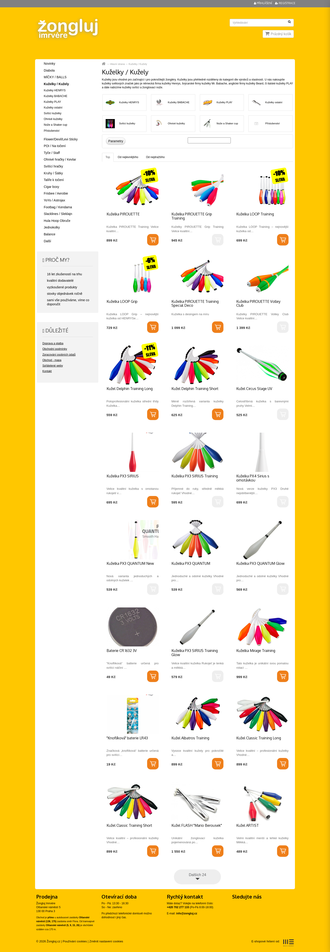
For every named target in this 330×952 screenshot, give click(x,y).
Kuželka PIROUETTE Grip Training (191, 216)
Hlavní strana (104, 64)
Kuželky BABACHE (178, 102)
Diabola (49, 70)
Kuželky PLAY (224, 102)
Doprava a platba (52, 343)
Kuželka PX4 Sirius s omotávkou (252, 478)
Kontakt (47, 371)
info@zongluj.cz (186, 913)
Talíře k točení (54, 180)
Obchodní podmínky (54, 349)
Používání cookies (75, 941)
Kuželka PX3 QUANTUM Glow (260, 563)
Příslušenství (272, 123)
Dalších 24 (197, 875)
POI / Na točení (55, 146)
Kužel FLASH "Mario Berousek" (196, 825)
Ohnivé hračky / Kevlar (60, 159)
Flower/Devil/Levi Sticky (61, 139)
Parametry (115, 141)
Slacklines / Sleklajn (58, 214)
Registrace (285, 3)
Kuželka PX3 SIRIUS (123, 476)
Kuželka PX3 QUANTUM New (130, 563)
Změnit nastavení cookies (106, 941)
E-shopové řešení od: (272, 942)
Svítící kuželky (127, 123)
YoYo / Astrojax (54, 200)
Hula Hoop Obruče (57, 221)
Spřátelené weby (52, 365)
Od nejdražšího (155, 157)
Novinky (49, 63)
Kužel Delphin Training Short (194, 388)
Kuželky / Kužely (138, 64)
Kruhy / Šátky (53, 173)
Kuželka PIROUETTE (123, 214)
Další (47, 241)
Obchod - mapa (51, 360)
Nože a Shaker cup (227, 123)
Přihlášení (263, 3)
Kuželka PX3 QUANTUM (190, 563)
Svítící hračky (53, 166)
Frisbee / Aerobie (56, 193)
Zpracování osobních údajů (59, 354)
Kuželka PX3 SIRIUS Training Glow (194, 652)
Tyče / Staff (52, 153)
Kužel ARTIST (247, 825)
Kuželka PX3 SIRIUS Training (194, 476)
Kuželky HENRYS (129, 102)
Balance (49, 234)
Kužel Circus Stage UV (254, 388)
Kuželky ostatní (274, 102)
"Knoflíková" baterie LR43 (127, 738)
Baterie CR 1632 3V (122, 650)
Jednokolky (52, 227)
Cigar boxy (51, 187)
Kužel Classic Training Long (258, 738)
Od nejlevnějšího (128, 157)
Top (108, 157)
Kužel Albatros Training (190, 738)
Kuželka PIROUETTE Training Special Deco (195, 303)
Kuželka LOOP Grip (122, 301)
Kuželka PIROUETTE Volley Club (258, 303)
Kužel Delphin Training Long (130, 388)
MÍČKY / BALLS (55, 77)
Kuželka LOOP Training (255, 214)
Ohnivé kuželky (176, 123)
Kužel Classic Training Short (129, 825)
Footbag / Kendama (58, 207)
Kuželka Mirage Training (255, 650)
